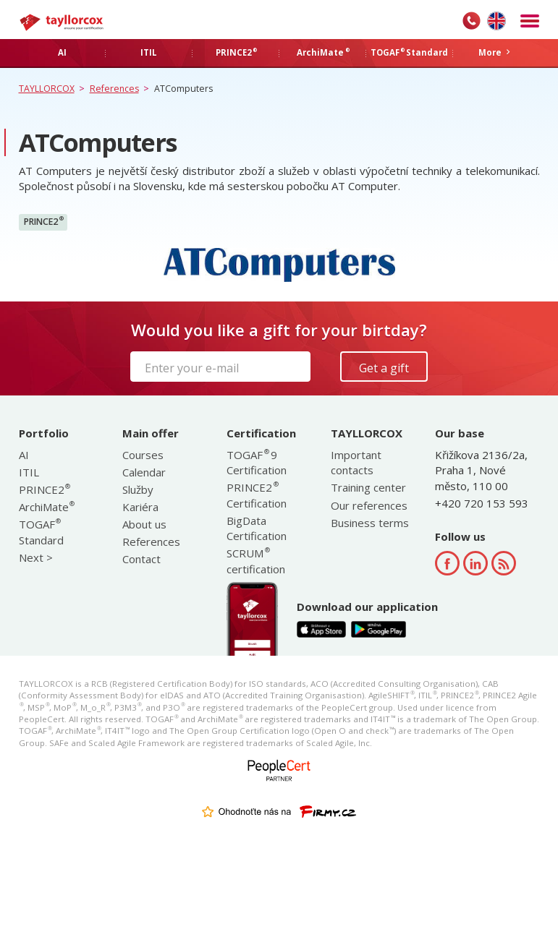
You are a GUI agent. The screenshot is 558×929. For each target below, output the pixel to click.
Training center (368, 487)
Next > (36, 557)
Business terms (370, 522)
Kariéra (140, 507)
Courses (143, 455)
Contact (141, 559)
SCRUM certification (256, 560)
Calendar (144, 472)
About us (144, 524)
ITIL (29, 472)
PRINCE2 (44, 221)
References (151, 541)
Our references (369, 505)
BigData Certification (257, 528)
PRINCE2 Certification (257, 495)
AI (24, 455)
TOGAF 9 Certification (257, 462)
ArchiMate (46, 507)
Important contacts (356, 462)
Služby (137, 489)
